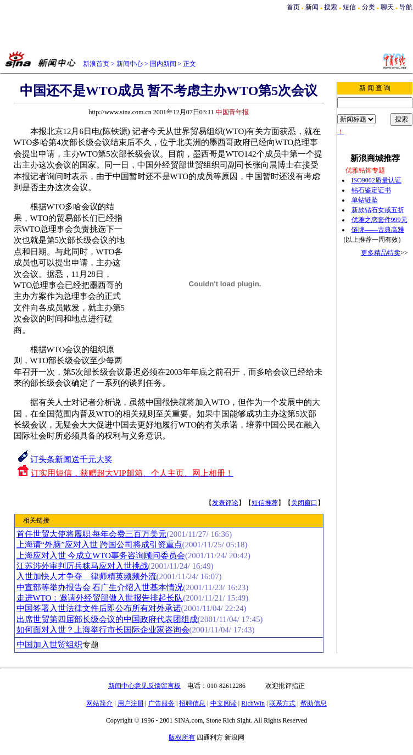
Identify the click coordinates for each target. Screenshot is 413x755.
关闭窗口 (304, 503)
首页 (293, 7)
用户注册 (131, 703)
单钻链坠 (364, 200)
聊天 (387, 7)
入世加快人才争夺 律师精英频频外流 (86, 576)
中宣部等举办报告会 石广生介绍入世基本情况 (99, 587)
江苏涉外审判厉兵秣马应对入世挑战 (82, 566)
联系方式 (282, 703)
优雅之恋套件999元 (379, 220)
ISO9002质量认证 (376, 180)
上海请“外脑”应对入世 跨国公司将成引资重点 (99, 544)
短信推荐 (265, 503)
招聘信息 (192, 703)
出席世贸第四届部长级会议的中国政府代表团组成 (107, 619)
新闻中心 (129, 64)
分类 (368, 7)
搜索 (331, 7)
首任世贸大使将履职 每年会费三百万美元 (91, 534)
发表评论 (225, 503)
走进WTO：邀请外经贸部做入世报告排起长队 (99, 597)
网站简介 (99, 703)
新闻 (312, 7)
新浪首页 (96, 64)
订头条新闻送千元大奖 (71, 459)
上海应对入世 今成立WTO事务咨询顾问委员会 (100, 555)
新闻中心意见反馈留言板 (144, 686)
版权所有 (182, 737)
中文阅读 (223, 703)
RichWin (253, 703)
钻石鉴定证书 (371, 190)
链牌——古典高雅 (377, 230)
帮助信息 (313, 703)
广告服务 (161, 703)
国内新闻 (163, 64)
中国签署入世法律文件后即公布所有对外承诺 (98, 608)
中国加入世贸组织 (49, 644)
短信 (349, 7)
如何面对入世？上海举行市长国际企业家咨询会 (102, 629)
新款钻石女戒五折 (377, 210)
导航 (405, 7)
